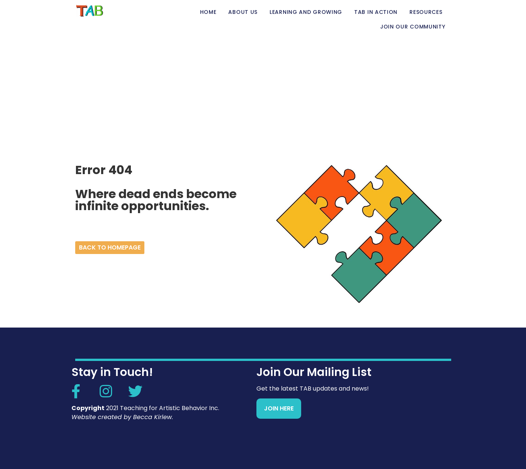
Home (208, 12)
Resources (425, 12)
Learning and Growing (306, 12)
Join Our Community (413, 26)
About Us (243, 12)
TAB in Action (375, 12)
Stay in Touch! (112, 372)
